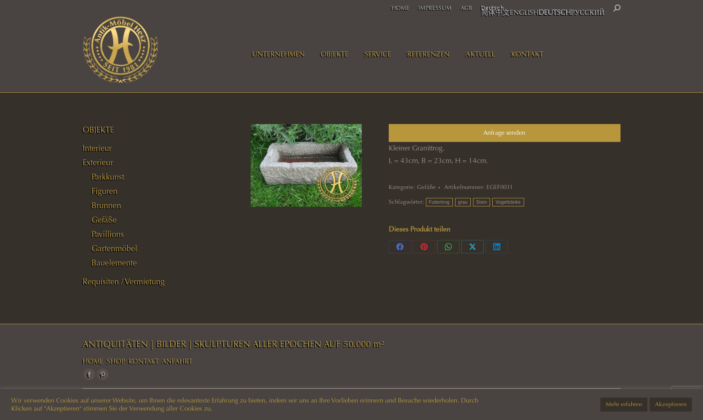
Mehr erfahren (624, 404)
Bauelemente (114, 263)
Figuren (104, 191)
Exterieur (97, 162)
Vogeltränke (508, 202)
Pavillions (107, 234)
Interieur (97, 148)
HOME (92, 361)
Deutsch (492, 7)
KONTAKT (144, 361)
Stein (481, 202)
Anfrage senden (504, 133)
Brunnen (106, 205)
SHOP (116, 361)
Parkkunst (107, 177)
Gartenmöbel (114, 248)
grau (463, 202)
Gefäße (426, 187)
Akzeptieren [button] (670, 404)
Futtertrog (439, 202)
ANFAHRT (177, 361)
